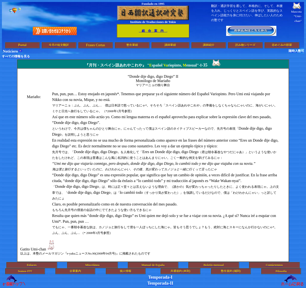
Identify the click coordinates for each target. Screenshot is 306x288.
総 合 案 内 (153, 31)
